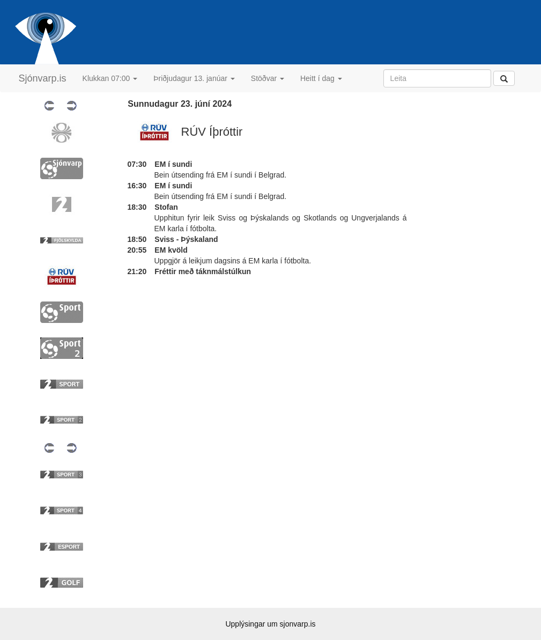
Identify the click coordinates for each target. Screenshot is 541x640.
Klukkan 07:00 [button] (110, 78)
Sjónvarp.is (42, 78)
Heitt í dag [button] (321, 78)
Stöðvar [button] (267, 78)
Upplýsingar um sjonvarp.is (270, 624)
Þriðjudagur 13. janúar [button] (194, 78)
